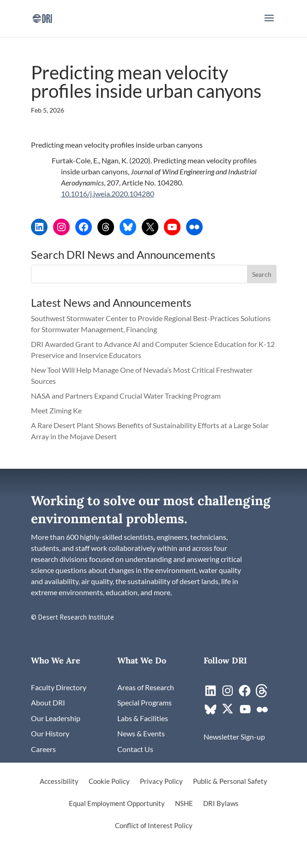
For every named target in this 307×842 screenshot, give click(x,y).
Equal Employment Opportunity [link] (117, 803)
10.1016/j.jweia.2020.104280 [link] (107, 193)
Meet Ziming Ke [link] (57, 410)
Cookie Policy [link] (109, 781)
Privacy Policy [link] (161, 781)
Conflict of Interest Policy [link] (154, 826)
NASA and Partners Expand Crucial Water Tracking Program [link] (126, 395)
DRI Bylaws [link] (221, 803)
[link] (42, 17)
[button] (269, 24)
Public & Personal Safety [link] (230, 781)
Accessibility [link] (59, 781)
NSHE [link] (184, 803)
